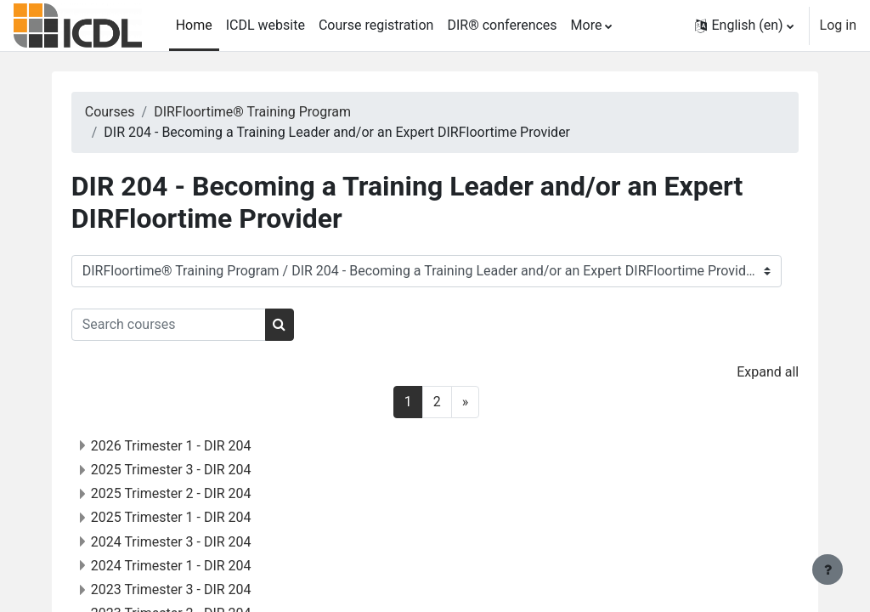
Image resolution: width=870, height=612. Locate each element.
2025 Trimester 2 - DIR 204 (199, 493)
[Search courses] (196, 325)
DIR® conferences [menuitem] (501, 25)
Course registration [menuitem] (376, 25)
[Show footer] (827, 569)
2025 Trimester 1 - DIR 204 (199, 517)
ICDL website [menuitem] (265, 25)
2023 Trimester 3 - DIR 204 (199, 589)
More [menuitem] (586, 25)
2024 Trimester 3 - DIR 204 (199, 542)
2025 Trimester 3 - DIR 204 (199, 470)
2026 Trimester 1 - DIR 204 (199, 446)
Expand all (740, 372)
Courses (138, 112)
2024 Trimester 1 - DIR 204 (199, 566)
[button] (744, 25)
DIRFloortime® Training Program (281, 112)
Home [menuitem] (194, 25)
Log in (838, 25)
